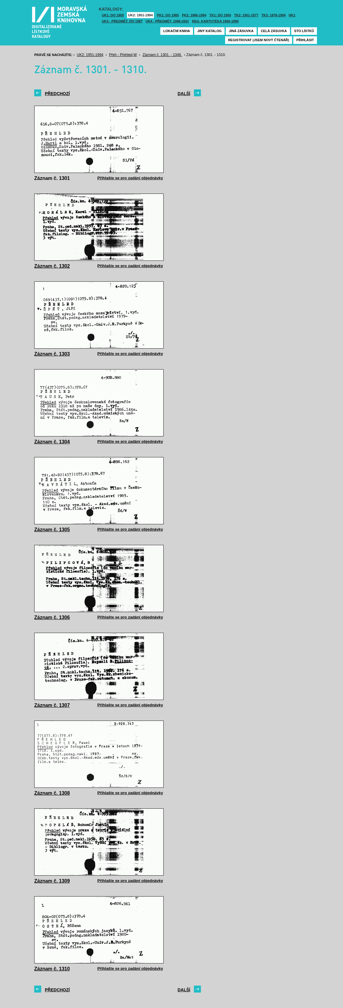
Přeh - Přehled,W (123, 55)
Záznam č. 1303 (52, 353)
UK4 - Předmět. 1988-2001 (167, 21)
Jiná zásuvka (241, 31)
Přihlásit (305, 40)
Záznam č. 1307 (52, 705)
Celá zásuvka (274, 31)
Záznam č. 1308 (52, 793)
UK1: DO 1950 (113, 15)
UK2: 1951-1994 (140, 15)
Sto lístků (304, 31)
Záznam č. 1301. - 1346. (162, 55)
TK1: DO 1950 (220, 15)
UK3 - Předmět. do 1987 (122, 21)
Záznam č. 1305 (52, 529)
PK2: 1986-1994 (194, 15)
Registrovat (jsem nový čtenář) (258, 40)
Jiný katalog (209, 31)
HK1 (292, 15)
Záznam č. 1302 (52, 266)
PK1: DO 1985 (168, 15)
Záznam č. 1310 (52, 968)
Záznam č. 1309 (52, 881)
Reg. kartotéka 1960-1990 (215, 21)
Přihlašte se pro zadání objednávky (130, 178)
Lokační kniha (176, 31)
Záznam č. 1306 (52, 617)
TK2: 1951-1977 (246, 15)
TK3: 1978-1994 (273, 15)
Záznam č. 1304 (52, 441)
